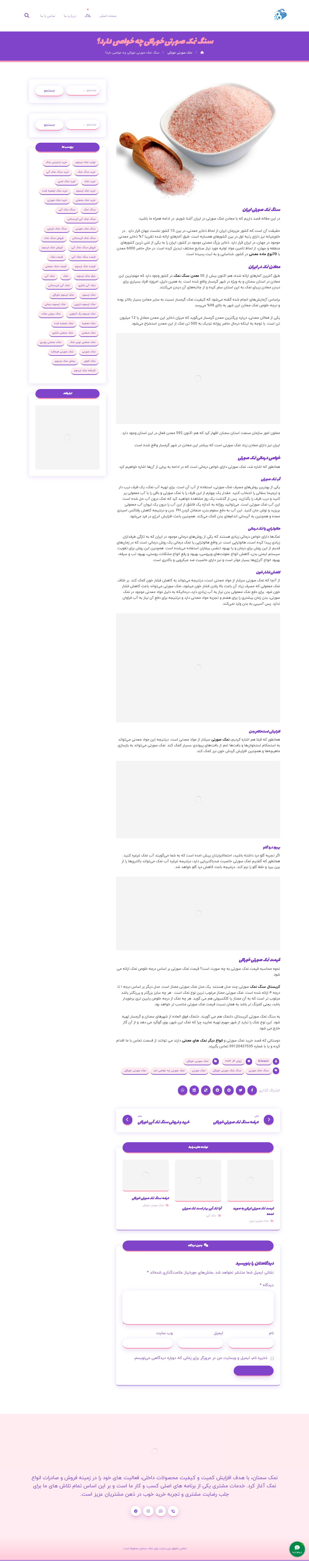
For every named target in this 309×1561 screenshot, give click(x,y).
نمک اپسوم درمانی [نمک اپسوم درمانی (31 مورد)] (55, 304)
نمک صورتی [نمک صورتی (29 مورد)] (88, 351)
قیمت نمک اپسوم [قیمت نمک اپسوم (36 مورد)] (85, 266)
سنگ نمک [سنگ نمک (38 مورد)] (89, 209)
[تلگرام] (136, 1511)
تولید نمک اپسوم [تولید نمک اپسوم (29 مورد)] (85, 162)
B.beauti (263, 1061)
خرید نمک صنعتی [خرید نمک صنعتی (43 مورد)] (85, 200)
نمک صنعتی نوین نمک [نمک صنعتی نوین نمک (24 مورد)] (82, 342)
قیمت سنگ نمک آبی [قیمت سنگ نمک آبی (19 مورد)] (83, 257)
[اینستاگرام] (148, 1511)
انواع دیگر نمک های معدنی (202, 1040)
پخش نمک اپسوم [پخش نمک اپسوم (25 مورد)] (65, 361)
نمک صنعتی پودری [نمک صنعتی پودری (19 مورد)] (50, 342)
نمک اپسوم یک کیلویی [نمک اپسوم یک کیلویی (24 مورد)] (82, 314)
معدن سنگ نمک (187, 275)
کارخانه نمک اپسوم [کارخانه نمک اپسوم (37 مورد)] (84, 370)
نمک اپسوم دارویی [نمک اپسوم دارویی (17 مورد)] (84, 304)
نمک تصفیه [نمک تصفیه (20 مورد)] (88, 323)
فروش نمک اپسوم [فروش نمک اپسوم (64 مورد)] (52, 247)
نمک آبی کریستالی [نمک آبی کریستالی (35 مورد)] (59, 285)
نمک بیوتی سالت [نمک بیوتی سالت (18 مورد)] (51, 314)
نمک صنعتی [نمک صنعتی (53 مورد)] (88, 333)
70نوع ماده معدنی (263, 254)
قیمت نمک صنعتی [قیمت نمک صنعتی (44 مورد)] (55, 266)
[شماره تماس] (173, 1511)
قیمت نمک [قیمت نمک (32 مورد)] (56, 257)
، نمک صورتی (221, 739)
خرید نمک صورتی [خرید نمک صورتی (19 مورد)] (57, 200)
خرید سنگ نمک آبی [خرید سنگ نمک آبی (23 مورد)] (57, 172)
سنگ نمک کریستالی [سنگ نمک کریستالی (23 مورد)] (83, 238)
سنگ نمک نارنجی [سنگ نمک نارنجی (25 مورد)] (57, 228)
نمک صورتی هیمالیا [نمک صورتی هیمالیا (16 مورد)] (62, 351)
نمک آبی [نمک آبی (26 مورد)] (50, 276)
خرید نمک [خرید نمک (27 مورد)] (89, 181)
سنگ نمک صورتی (258, 1070)
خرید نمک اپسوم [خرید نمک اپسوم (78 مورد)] (85, 191)
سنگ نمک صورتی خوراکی (227, 1070)
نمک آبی (211, 1215)
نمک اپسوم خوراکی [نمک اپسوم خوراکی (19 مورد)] (63, 295)
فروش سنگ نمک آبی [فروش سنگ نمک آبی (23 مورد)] (83, 247)
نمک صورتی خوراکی (197, 1061)
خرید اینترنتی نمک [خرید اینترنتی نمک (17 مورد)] (56, 162)
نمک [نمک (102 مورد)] (65, 276)
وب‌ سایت (164, 1333)
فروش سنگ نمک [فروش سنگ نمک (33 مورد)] (54, 238)
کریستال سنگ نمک (265, 986)
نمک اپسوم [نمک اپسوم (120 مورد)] (88, 295)
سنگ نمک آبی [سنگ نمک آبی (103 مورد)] (67, 209)
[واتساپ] (161, 1511)
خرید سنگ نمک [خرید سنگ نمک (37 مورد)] (86, 172)
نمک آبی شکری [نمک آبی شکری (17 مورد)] (86, 285)
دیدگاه (267, 1285)
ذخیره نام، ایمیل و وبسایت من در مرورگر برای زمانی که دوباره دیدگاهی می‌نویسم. (200, 1358)
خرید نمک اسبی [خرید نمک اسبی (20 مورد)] (67, 181)
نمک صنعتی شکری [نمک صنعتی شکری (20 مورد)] (62, 333)
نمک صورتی (198, 1070)
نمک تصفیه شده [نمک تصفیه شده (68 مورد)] (63, 323)
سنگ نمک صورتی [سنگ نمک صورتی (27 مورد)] (85, 228)
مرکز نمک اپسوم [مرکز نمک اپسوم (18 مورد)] (86, 276)
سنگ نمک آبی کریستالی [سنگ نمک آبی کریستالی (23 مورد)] (81, 219)
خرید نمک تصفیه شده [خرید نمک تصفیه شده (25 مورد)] (55, 191)
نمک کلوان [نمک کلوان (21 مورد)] (89, 361)
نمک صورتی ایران (258, 1221)
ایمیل (218, 1333)
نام (271, 1333)
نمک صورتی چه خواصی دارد (169, 1070)
